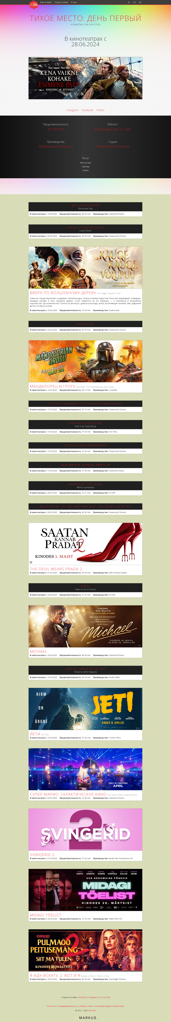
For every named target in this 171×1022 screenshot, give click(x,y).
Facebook (87, 110)
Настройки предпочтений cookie (109, 1006)
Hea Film (92, 1010)
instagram (72, 110)
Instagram (92, 997)
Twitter (100, 110)
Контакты (51, 1006)
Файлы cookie (86, 1006)
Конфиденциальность (68, 1006)
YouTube (106, 997)
